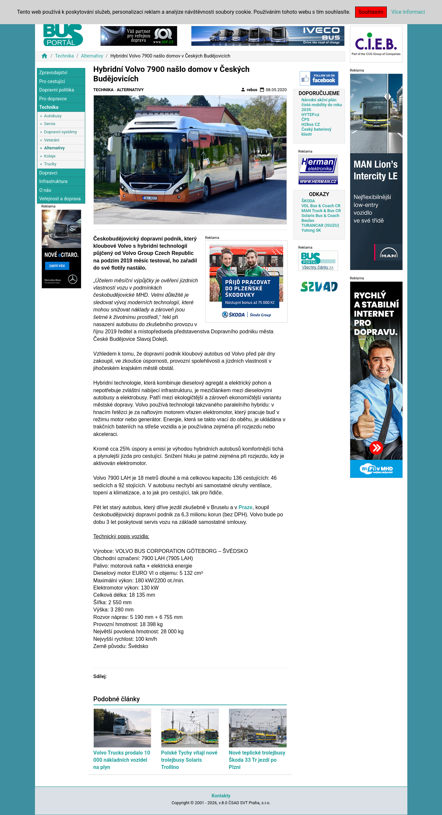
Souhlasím (371, 12)
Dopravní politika (56, 90)
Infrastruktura (53, 181)
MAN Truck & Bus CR (321, 210)
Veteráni (51, 140)
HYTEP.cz (310, 114)
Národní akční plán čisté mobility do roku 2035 (322, 104)
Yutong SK (311, 230)
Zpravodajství (53, 72)
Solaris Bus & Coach (320, 215)
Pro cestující (52, 81)
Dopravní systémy (60, 131)
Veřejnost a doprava (60, 199)
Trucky (50, 163)
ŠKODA (308, 200)
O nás (45, 190)
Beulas (308, 220)
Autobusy (53, 115)
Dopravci (48, 173)
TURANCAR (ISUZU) (320, 225)
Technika (64, 56)
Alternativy (92, 56)
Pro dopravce (53, 99)
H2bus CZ (311, 124)
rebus (248, 89)
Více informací (408, 12)
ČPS (305, 119)
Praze (245, 507)
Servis (50, 123)
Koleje (50, 156)
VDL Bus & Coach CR (321, 205)
